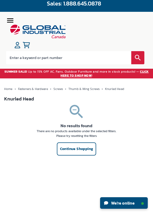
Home (8, 89)
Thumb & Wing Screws (84, 89)
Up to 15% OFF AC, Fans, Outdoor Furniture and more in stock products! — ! (76, 73)
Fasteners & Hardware (33, 89)
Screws (58, 89)
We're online (124, 203)
